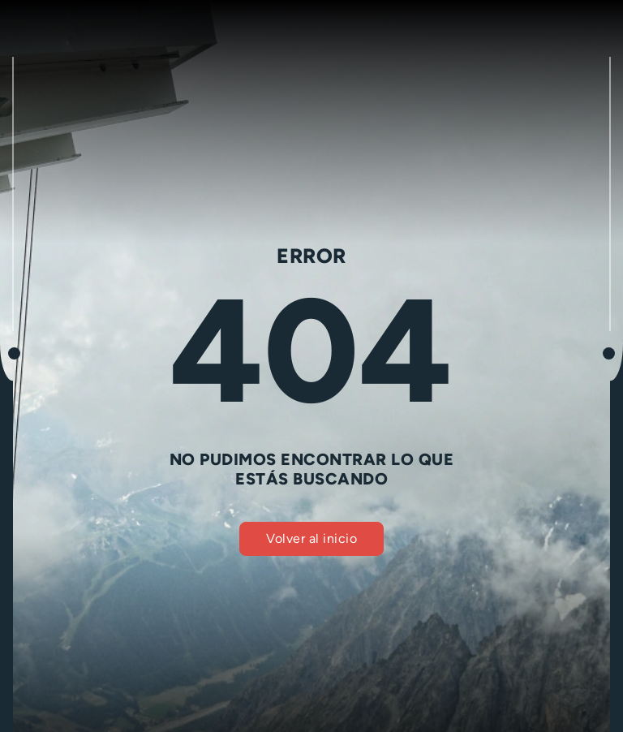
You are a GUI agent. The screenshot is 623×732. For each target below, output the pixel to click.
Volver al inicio (311, 538)
